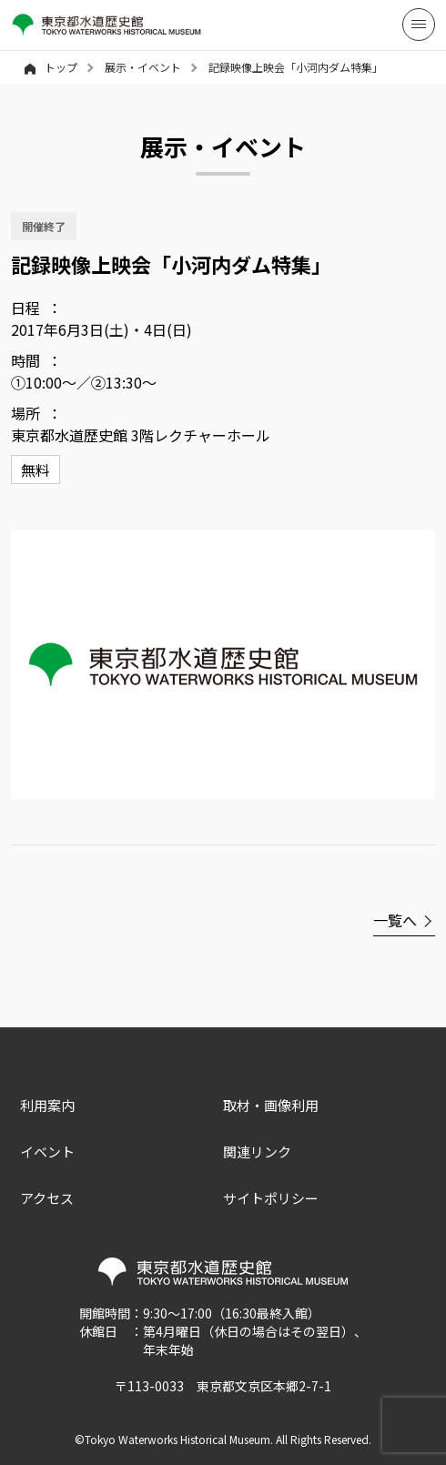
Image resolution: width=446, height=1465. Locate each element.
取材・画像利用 (271, 1105)
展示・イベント (143, 67)
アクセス (47, 1197)
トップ (51, 67)
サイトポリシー (271, 1197)
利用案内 (47, 1105)
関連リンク (257, 1151)
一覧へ (395, 920)
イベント (47, 1151)
